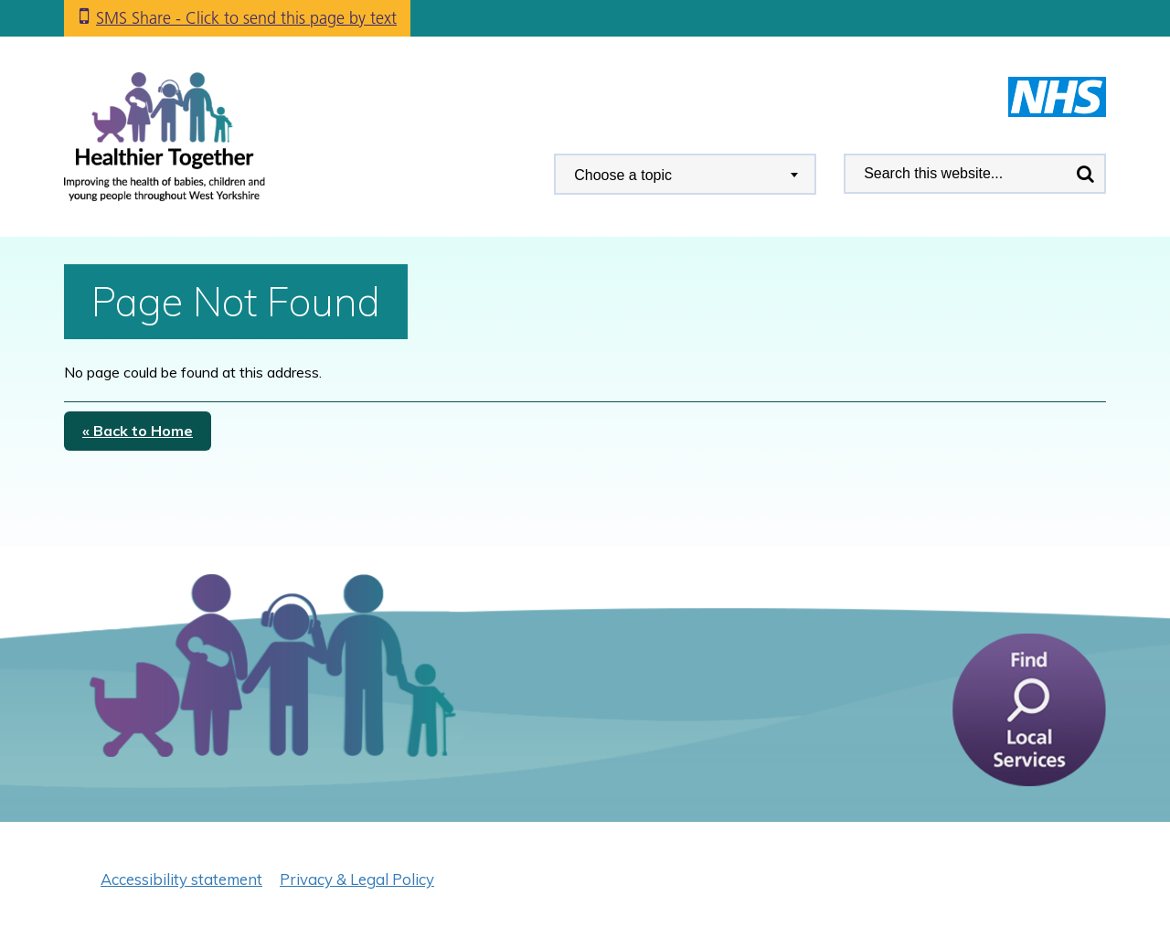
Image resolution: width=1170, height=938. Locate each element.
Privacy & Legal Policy (357, 879)
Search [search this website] (1085, 173)
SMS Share (246, 17)
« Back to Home (137, 430)
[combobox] (685, 174)
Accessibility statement (181, 879)
